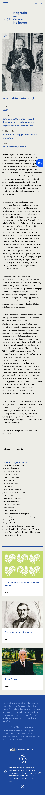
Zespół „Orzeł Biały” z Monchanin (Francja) (21, 529)
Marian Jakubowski (10, 520)
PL (36, 4)
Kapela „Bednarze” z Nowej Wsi (15, 514)
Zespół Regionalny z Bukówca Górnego (19, 517)
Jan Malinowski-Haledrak (13, 493)
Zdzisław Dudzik (9, 474)
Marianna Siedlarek (11, 505)
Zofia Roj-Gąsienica (10, 477)
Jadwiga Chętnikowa (11, 468)
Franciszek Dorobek (11, 471)
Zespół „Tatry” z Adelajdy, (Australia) (18, 526)
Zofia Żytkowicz (9, 511)
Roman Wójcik (8, 508)
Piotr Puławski (8, 496)
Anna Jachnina (8, 481)
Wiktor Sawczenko (10, 502)
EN (40, 4)
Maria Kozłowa (9, 487)
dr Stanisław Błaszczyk (13, 465)
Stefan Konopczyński (11, 484)
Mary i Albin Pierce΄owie (13, 523)
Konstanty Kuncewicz (12, 490)
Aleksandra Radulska (11, 499)
